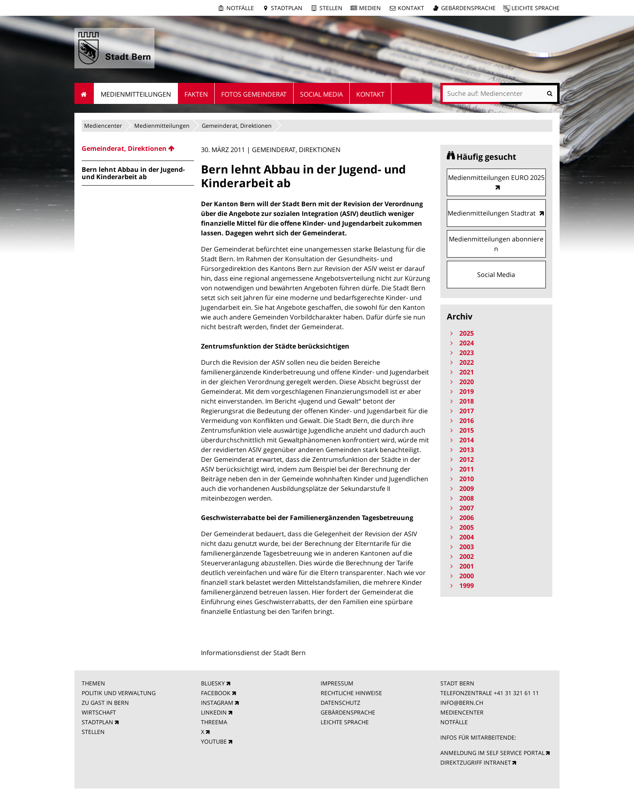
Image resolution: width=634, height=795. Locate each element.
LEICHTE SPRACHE (345, 722)
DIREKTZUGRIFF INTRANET (475, 762)
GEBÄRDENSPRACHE (348, 712)
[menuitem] (138, 148)
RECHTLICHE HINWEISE (351, 693)
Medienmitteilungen (162, 125)
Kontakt (411, 8)
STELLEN (93, 732)
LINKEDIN (214, 712)
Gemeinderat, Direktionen (237, 125)
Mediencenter (103, 125)
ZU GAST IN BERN (105, 702)
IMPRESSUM (337, 683)
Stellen (330, 8)
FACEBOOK (215, 693)
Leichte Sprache (535, 8)
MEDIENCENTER (462, 712)
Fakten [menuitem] (196, 94)
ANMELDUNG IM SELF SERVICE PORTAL (492, 753)
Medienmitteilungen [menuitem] (136, 94)
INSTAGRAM (217, 702)
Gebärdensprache (468, 8)
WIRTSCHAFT (99, 712)
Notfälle (240, 8)
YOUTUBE (214, 741)
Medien (370, 8)
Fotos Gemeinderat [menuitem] (254, 94)
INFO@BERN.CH (461, 702)
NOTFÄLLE (454, 722)
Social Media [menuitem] (321, 94)
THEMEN (93, 683)
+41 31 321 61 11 (516, 693)
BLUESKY (213, 683)
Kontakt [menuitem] (370, 94)
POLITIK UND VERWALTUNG (119, 693)
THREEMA (214, 722)
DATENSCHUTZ (340, 702)
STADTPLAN (97, 722)
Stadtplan (286, 8)
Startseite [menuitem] (84, 93)
